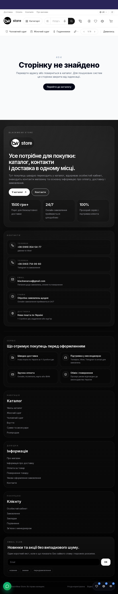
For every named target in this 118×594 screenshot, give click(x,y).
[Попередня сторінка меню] (84, 31)
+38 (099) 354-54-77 (29, 247)
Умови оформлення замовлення (24, 478)
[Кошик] (111, 21)
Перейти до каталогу (59, 87)
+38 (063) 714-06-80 (29, 264)
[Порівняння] (102, 21)
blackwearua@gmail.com (31, 281)
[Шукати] (71, 21)
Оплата (19, 12)
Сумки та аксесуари (17, 427)
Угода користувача (76, 586)
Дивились (108, 31)
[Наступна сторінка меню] (94, 31)
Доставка (8, 12)
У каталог (19, 192)
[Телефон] (80, 21)
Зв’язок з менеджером (19, 528)
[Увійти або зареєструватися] (88, 21)
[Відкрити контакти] (7, 586)
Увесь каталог (14, 408)
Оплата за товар (16, 468)
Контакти (29, 12)
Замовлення (13, 513)
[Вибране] (95, 21)
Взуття (10, 422)
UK (103, 12)
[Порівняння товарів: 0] (103, 586)
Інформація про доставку (20, 463)
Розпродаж (13, 432)
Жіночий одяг (14, 413)
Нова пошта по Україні (30, 315)
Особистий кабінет (17, 508)
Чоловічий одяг (15, 417)
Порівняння (13, 523)
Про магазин (42, 12)
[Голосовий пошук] (64, 21)
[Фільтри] (47, 21)
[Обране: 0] (96, 586)
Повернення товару (17, 473)
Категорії (33, 21)
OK (105, 562)
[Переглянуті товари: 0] (110, 586)
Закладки (12, 518)
